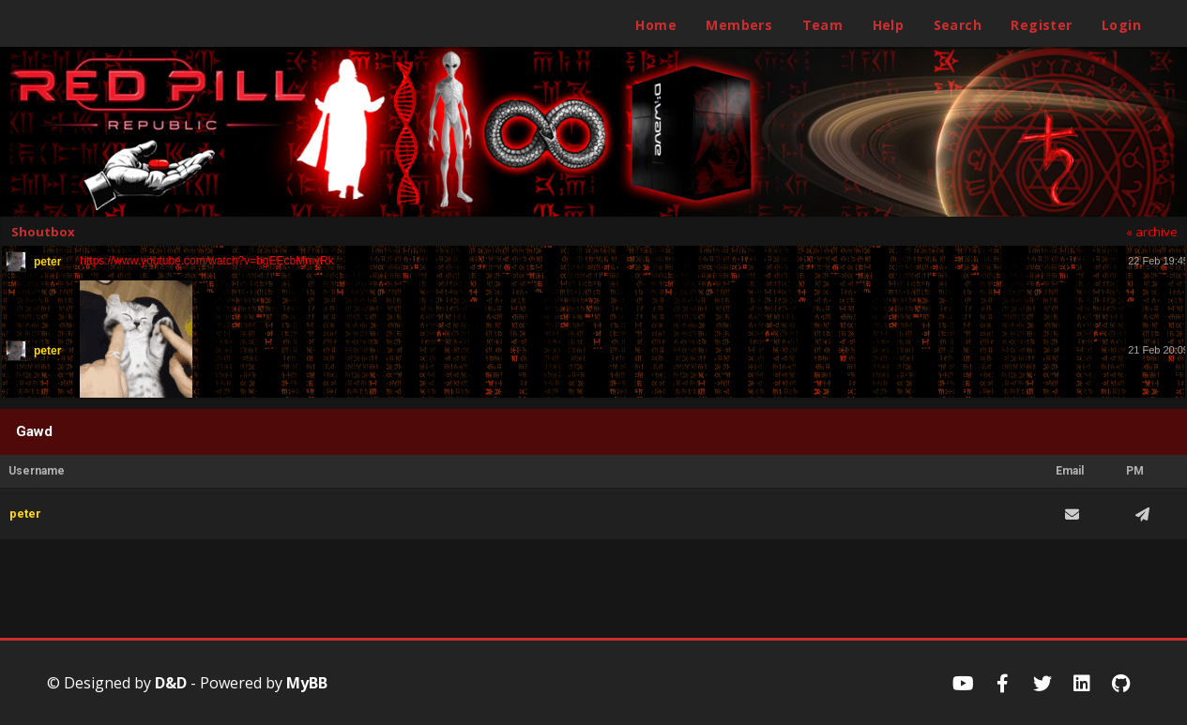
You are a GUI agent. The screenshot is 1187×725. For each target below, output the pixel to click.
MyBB (306, 682)
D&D (171, 682)
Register (1041, 25)
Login (1121, 25)
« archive (1152, 231)
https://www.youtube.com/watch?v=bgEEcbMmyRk (206, 260)
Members (739, 25)
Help (889, 25)
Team (823, 25)
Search (958, 25)
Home (656, 25)
